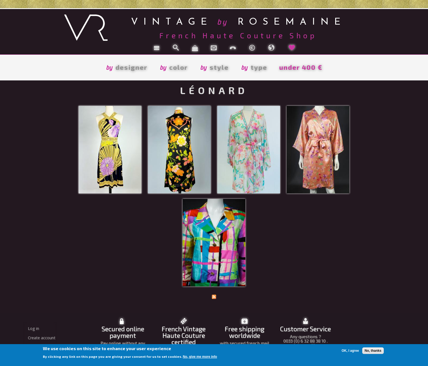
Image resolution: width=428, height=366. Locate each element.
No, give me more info (200, 357)
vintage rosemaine (238, 21)
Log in (33, 328)
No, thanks (373, 351)
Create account (41, 337)
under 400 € (300, 67)
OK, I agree (350, 351)
